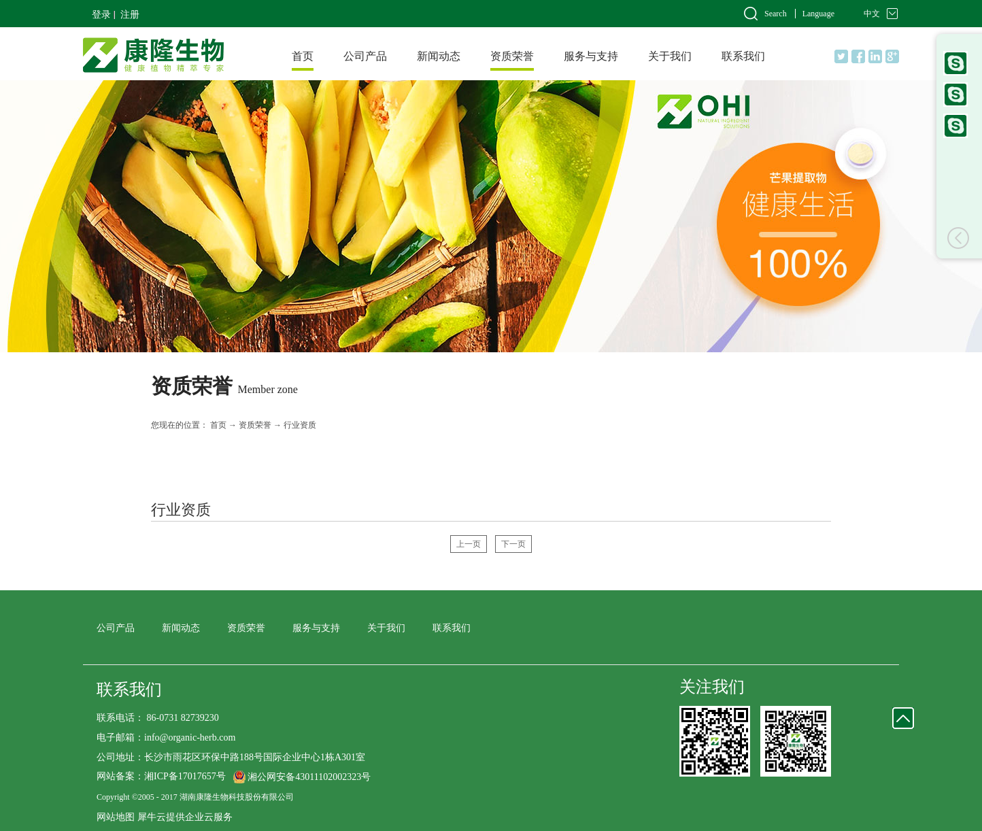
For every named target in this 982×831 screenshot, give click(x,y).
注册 (129, 15)
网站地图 (116, 817)
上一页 (468, 544)
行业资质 (300, 425)
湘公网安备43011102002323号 (309, 777)
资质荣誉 (255, 425)
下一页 (513, 544)
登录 (101, 15)
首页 (303, 56)
